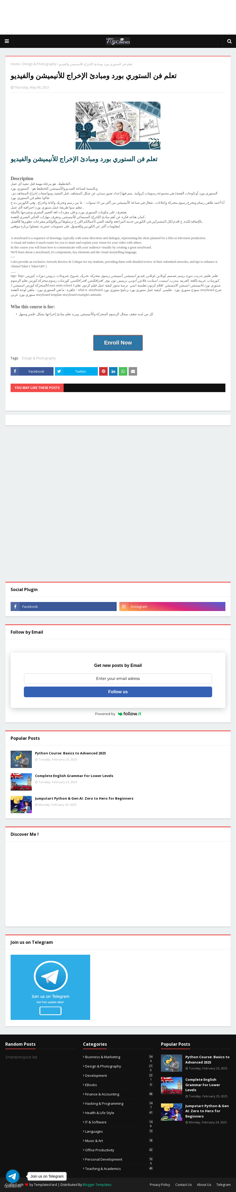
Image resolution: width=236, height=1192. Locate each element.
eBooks (119, 1084)
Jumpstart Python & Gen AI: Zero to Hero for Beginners (84, 798)
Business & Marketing (119, 1056)
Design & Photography (39, 64)
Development (119, 1075)
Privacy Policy (160, 1184)
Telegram (223, 1184)
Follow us (118, 692)
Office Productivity (119, 1150)
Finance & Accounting (119, 1094)
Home (15, 64)
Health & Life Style (119, 1112)
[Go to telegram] (12, 1176)
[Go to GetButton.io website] (12, 1186)
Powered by (118, 714)
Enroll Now (118, 343)
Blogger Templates (97, 1184)
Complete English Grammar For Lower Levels (74, 775)
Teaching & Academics (119, 1168)
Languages (119, 1131)
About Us (204, 1184)
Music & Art (119, 1140)
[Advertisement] (118, 17)
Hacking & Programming (119, 1103)
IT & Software (119, 1122)
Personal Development (119, 1159)
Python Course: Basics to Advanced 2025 (70, 753)
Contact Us (183, 1184)
